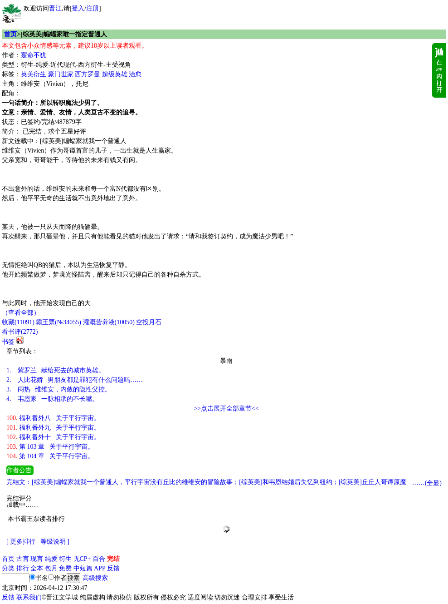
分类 (8, 568)
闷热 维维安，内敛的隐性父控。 (58, 389)
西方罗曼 (87, 74)
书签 (8, 341)
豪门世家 (60, 74)
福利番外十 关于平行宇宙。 (53, 437)
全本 (36, 568)
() (18, 322)
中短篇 (83, 568)
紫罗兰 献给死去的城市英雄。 (55, 370)
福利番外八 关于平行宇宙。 (53, 418)
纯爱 (51, 558)
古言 (22, 558)
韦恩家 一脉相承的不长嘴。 (52, 399)
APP (100, 568)
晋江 (55, 8)
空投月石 (148, 322)
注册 (92, 8)
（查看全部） (21, 312)
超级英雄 (114, 74)
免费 (65, 568)
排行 (22, 568)
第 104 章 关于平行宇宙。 (50, 456)
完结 (113, 558)
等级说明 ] (54, 541)
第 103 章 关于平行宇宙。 (50, 446)
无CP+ (82, 558)
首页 (10, 34)
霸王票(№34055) (58, 322)
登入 (78, 8)
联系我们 (29, 597)
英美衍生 (33, 74)
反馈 (113, 568)
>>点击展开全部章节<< (226, 408)
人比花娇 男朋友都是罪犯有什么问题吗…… (74, 379)
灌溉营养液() (109, 322)
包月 (51, 568)
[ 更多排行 (20, 541)
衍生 (65, 558)
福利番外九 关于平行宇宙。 (53, 427)
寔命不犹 (33, 55)
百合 (99, 558)
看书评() (20, 331)
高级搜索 (95, 577)
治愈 (135, 74)
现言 (36, 558)
